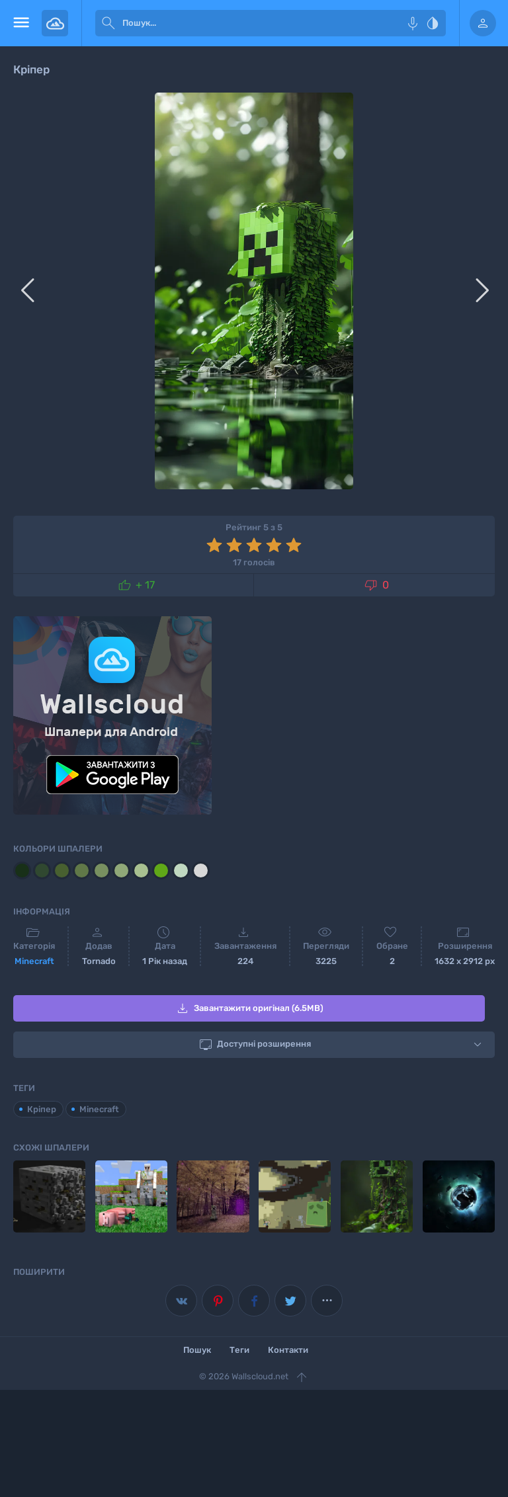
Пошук (197, 1350)
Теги (239, 1350)
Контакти (288, 1350)
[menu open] (21, 23)
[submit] (108, 23)
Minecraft (34, 961)
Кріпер (41, 1109)
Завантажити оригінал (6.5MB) (249, 1008)
